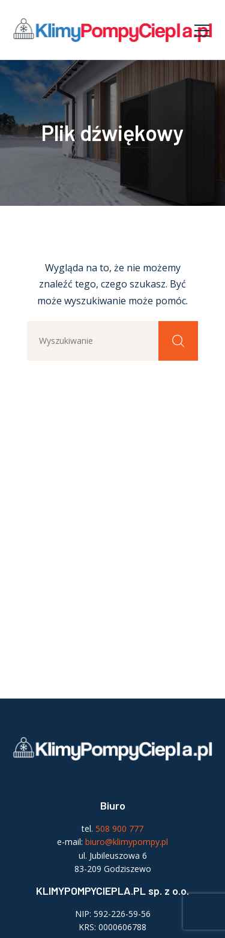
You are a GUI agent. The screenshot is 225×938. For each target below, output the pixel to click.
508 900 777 (119, 828)
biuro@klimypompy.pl (126, 841)
